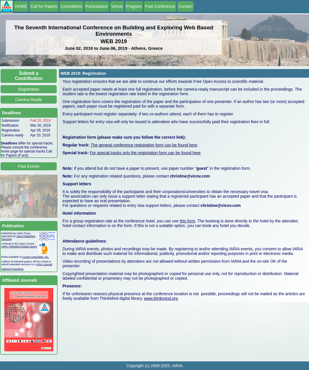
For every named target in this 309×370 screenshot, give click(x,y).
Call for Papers (44, 6)
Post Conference (160, 6)
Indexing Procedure (12, 269)
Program (134, 6)
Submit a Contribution (29, 76)
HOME (21, 6)
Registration (28, 89)
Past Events (28, 166)
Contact (185, 6)
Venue (117, 6)
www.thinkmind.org (161, 298)
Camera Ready (28, 99)
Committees (71, 6)
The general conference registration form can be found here (144, 145)
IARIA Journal (44, 264)
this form (187, 221)
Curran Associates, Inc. (35, 256)
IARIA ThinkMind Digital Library (19, 246)
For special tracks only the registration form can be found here (145, 152)
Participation (97, 6)
